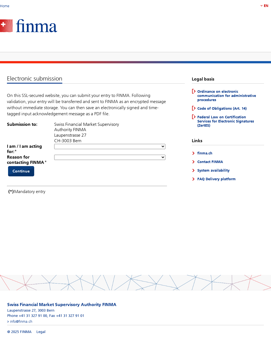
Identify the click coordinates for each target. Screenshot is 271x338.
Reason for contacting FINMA (25, 159)
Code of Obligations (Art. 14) (222, 108)
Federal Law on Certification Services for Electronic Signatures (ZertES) (225, 121)
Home (4, 6)
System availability (213, 170)
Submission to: (22, 124)
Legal (41, 332)
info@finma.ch (21, 321)
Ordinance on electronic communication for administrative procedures (226, 95)
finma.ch (204, 153)
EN (266, 6)
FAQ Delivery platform (216, 179)
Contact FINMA (210, 162)
